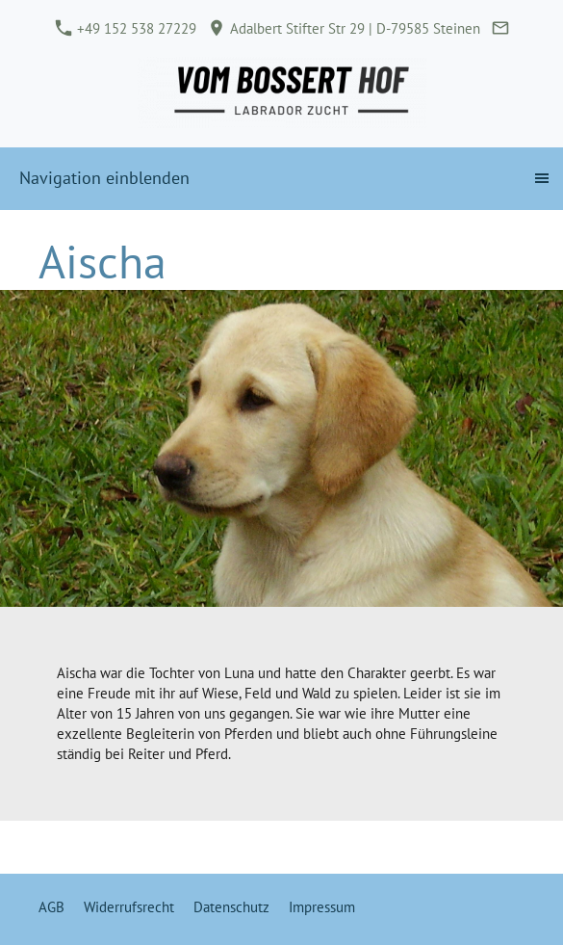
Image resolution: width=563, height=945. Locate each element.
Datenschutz (231, 907)
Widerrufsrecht (129, 907)
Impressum (322, 907)
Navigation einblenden (104, 178)
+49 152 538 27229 (126, 28)
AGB (51, 907)
